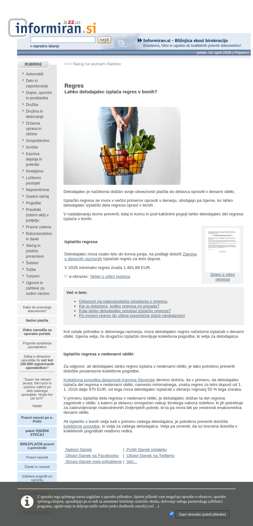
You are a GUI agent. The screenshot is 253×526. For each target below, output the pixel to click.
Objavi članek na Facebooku (91, 455)
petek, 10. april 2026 (214, 52)
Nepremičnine (37, 190)
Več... (131, 461)
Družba (32, 104)
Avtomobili (34, 74)
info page (8, 3)
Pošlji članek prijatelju (146, 449)
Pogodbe (33, 203)
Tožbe (31, 269)
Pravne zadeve (38, 227)
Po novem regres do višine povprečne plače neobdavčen (132, 315)
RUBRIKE (33, 64)
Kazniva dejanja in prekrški (34, 159)
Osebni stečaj (37, 196)
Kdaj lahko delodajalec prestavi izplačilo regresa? (125, 310)
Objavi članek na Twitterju (149, 455)
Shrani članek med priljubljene (93, 461)
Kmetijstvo (34, 171)
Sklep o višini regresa (110, 276)
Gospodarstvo (38, 140)
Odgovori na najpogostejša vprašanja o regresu (123, 301)
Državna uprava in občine (33, 128)
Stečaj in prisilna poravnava (35, 251)
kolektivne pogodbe (81, 426)
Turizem (32, 276)
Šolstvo (32, 263)
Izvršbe (32, 147)
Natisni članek (78, 449)
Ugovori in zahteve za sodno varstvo (38, 288)
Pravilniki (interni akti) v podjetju (37, 215)
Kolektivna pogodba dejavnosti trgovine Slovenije (109, 379)
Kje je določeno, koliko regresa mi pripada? (119, 306)
